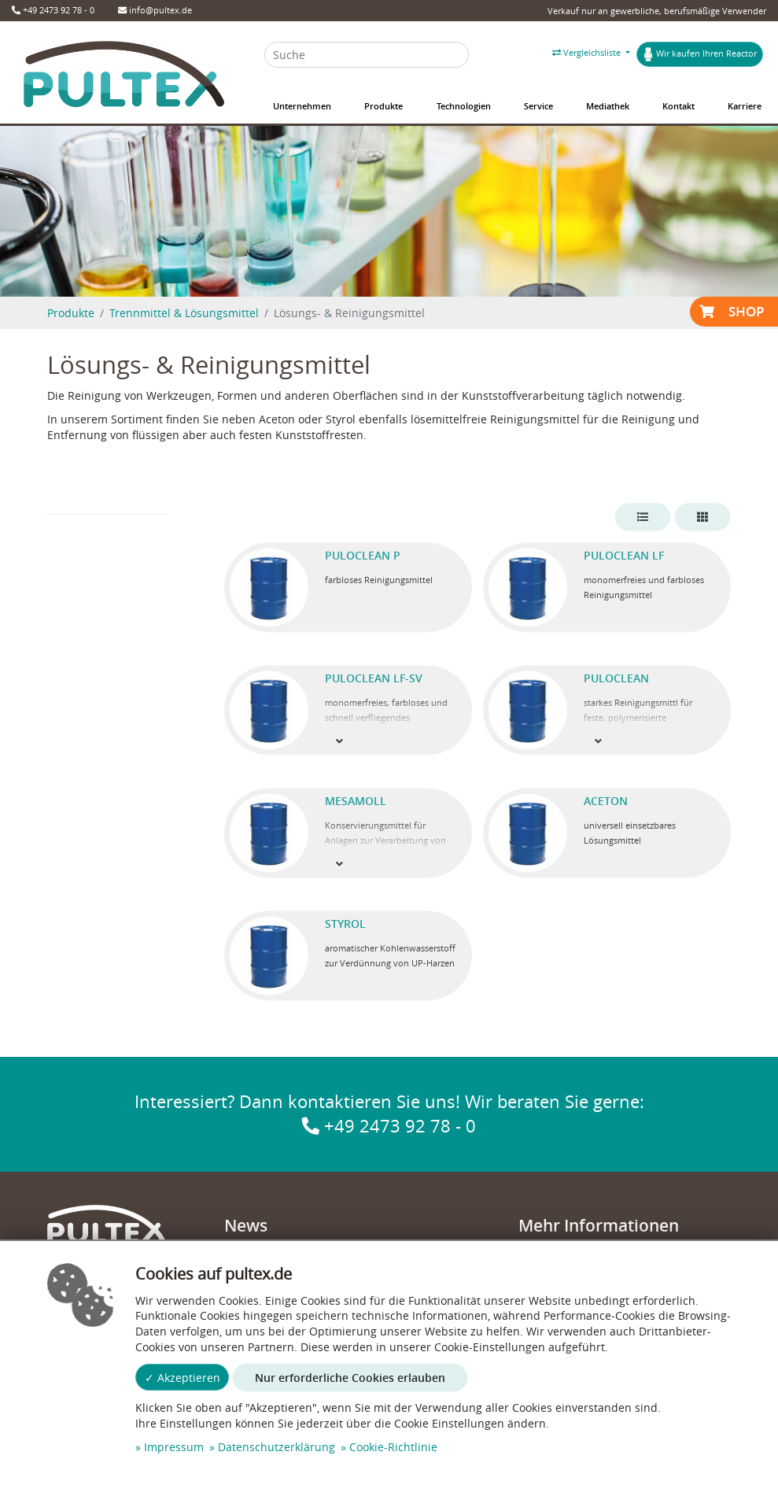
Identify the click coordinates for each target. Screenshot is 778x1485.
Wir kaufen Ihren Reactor (700, 54)
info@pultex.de (155, 10)
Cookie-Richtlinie (393, 1446)
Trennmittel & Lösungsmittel (184, 312)
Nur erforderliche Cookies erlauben (350, 1377)
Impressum (174, 1446)
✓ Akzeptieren (182, 1377)
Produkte (70, 312)
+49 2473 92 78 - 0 (53, 10)
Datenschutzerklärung (276, 1446)
